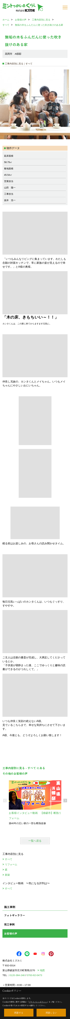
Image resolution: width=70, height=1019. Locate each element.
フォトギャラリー (14, 915)
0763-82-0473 (34, 975)
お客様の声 (10, 933)
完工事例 (9, 924)
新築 (7, 874)
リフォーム (11, 864)
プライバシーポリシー (38, 1001)
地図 (42, 970)
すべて (8, 859)
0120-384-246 (17, 975)
